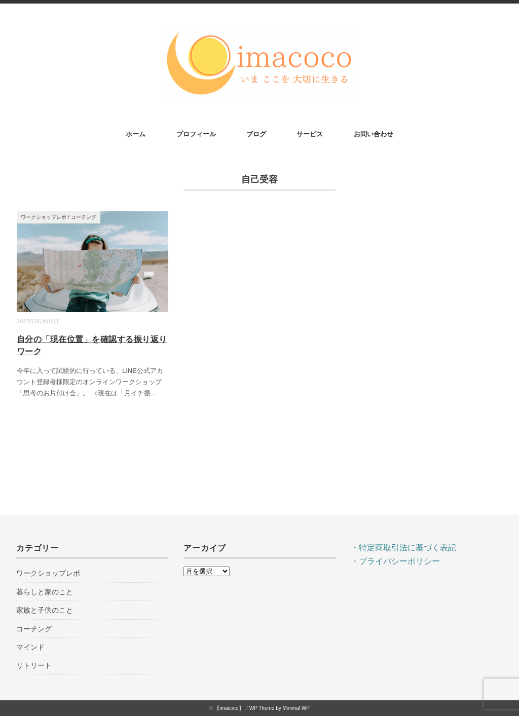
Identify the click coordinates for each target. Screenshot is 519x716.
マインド (30, 647)
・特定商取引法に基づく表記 (403, 547)
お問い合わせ (373, 134)
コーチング (83, 217)
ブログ (256, 134)
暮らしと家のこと (44, 592)
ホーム (135, 134)
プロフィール (196, 134)
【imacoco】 (228, 708)
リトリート (34, 665)
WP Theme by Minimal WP (279, 708)
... (153, 393)
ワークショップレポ (43, 217)
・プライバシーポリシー (395, 561)
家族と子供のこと (44, 610)
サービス (309, 134)
